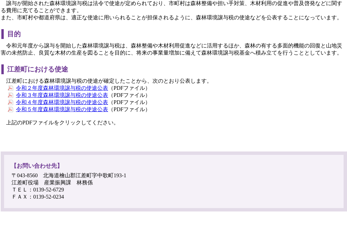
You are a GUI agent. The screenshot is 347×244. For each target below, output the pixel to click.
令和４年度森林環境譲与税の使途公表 (62, 102)
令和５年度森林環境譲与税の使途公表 (62, 109)
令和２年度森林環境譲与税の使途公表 (62, 88)
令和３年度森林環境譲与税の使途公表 (62, 95)
